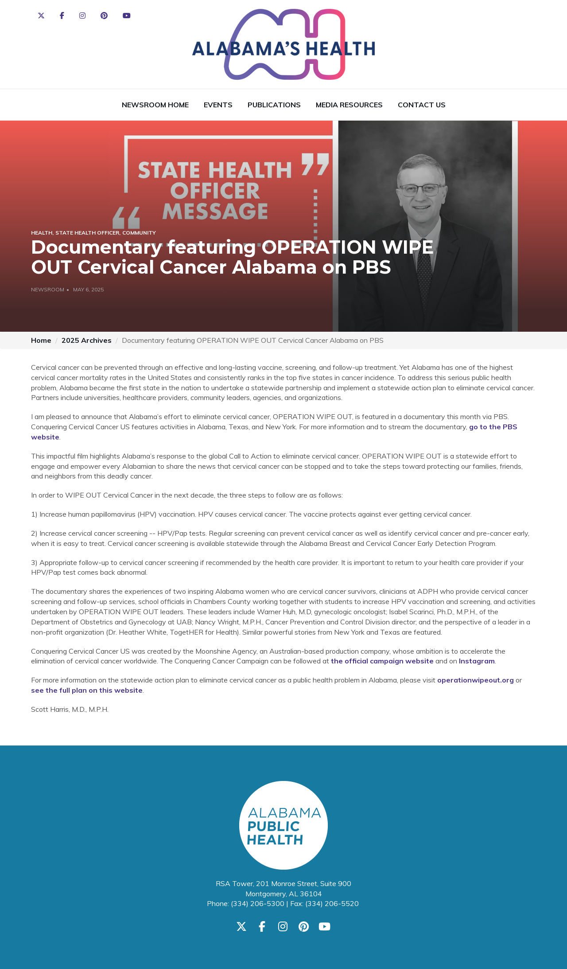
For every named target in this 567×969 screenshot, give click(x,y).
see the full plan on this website (87, 690)
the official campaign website (382, 660)
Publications (274, 104)
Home (41, 340)
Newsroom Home (155, 104)
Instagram (477, 660)
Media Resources (349, 104)
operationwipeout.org (475, 679)
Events (218, 104)
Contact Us (422, 104)
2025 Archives (87, 340)
